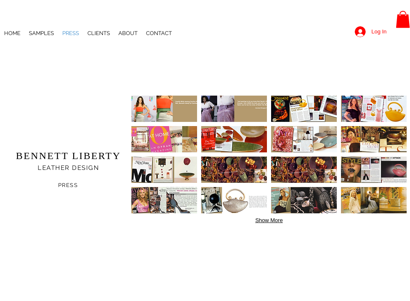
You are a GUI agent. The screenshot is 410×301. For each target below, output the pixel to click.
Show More (269, 220)
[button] (403, 19)
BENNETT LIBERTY (68, 155)
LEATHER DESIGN (68, 168)
